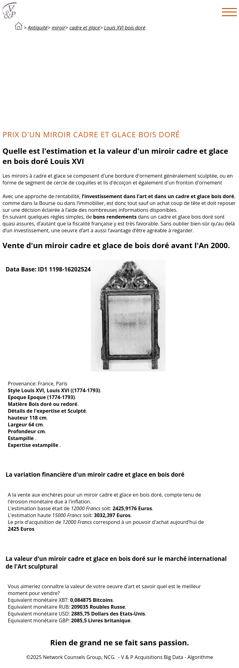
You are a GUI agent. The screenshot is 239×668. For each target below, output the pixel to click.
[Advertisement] (119, 79)
